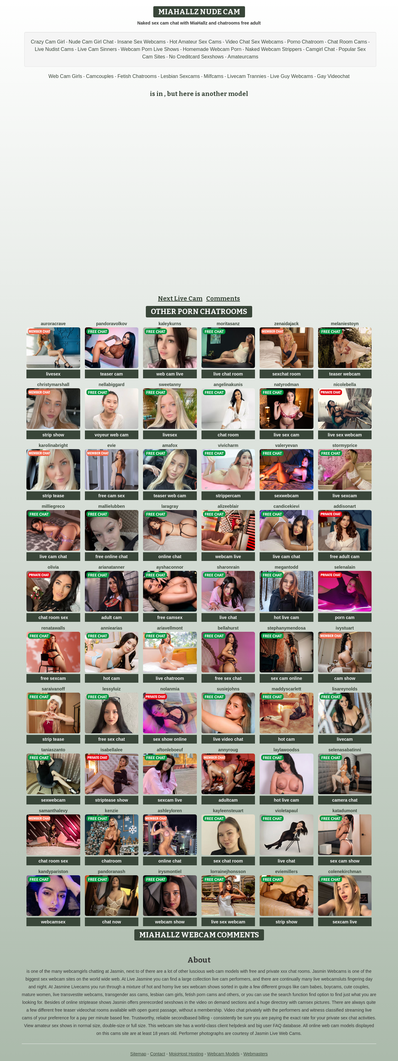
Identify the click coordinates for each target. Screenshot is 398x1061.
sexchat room (286, 373)
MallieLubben (111, 506)
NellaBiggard (111, 384)
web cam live (169, 373)
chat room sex (53, 617)
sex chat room (228, 860)
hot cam (111, 678)
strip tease (53, 495)
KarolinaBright (53, 445)
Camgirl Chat (320, 49)
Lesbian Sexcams (180, 76)
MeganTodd (286, 567)
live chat (228, 617)
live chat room (228, 373)
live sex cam (286, 434)
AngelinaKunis (228, 384)
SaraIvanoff (53, 688)
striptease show (111, 800)
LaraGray (169, 506)
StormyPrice (344, 445)
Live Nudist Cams (54, 49)
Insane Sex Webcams (141, 41)
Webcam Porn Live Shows (150, 49)
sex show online (170, 739)
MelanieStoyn (345, 323)
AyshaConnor (169, 567)
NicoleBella (345, 384)
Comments (223, 298)
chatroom (112, 860)
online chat (169, 556)
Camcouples (99, 76)
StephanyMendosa (286, 628)
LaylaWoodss (286, 749)
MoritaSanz (228, 323)
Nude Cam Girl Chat (91, 41)
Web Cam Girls (65, 76)
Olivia (53, 567)
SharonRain (228, 567)
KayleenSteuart (228, 810)
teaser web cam (170, 495)
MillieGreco (53, 506)
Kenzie (111, 810)
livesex (53, 373)
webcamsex (53, 921)
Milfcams (213, 76)
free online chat (111, 556)
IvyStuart (345, 628)
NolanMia (169, 688)
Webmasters (255, 1053)
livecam (345, 739)
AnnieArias (111, 628)
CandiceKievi (286, 506)
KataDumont (344, 810)
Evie (111, 445)
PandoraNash (111, 871)
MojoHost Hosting (186, 1053)
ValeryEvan (286, 445)
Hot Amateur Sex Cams (195, 41)
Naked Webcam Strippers (273, 49)
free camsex (170, 617)
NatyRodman (286, 384)
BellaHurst (228, 628)
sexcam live (170, 800)
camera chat (345, 800)
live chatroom (170, 678)
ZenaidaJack (286, 323)
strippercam (228, 495)
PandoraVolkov (111, 323)
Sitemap (138, 1053)
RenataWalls (53, 628)
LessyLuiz (112, 688)
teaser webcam (344, 373)
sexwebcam (286, 495)
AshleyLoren (170, 810)
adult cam (111, 617)
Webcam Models (223, 1053)
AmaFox (170, 445)
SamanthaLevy (53, 810)
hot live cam (286, 617)
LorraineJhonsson (228, 871)
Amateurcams (243, 56)
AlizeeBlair (228, 506)
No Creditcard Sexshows (196, 56)
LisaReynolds (345, 688)
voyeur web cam (111, 434)
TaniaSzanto (53, 749)
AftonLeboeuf (170, 749)
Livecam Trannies (246, 76)
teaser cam (111, 373)
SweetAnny (170, 384)
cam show (344, 678)
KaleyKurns (170, 323)
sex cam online (286, 678)
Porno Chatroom (305, 41)
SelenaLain (344, 567)
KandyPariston (53, 871)
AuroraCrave (53, 323)
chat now (111, 921)
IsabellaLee (111, 749)
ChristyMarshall (53, 384)
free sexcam (53, 678)
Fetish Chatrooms (137, 76)
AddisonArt (345, 506)
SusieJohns (228, 688)
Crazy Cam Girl (48, 41)
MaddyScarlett (286, 688)
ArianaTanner (112, 567)
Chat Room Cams (347, 41)
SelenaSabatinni (344, 749)
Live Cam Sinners (97, 49)
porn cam (344, 617)
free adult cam (344, 556)
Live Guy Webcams (291, 76)
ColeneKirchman (344, 871)
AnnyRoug (228, 749)
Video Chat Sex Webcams (254, 41)
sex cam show (344, 860)
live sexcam (344, 495)
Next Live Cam (180, 298)
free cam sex (111, 495)
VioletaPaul (286, 810)
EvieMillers (286, 871)
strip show (53, 434)
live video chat (228, 739)
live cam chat (53, 556)
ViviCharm (228, 445)
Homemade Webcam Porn (212, 49)
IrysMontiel (170, 871)
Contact (157, 1053)
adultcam (228, 800)
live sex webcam (345, 434)
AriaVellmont (170, 628)
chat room (228, 434)
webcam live (228, 556)
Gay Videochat (333, 76)
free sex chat (228, 678)
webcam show (170, 921)
